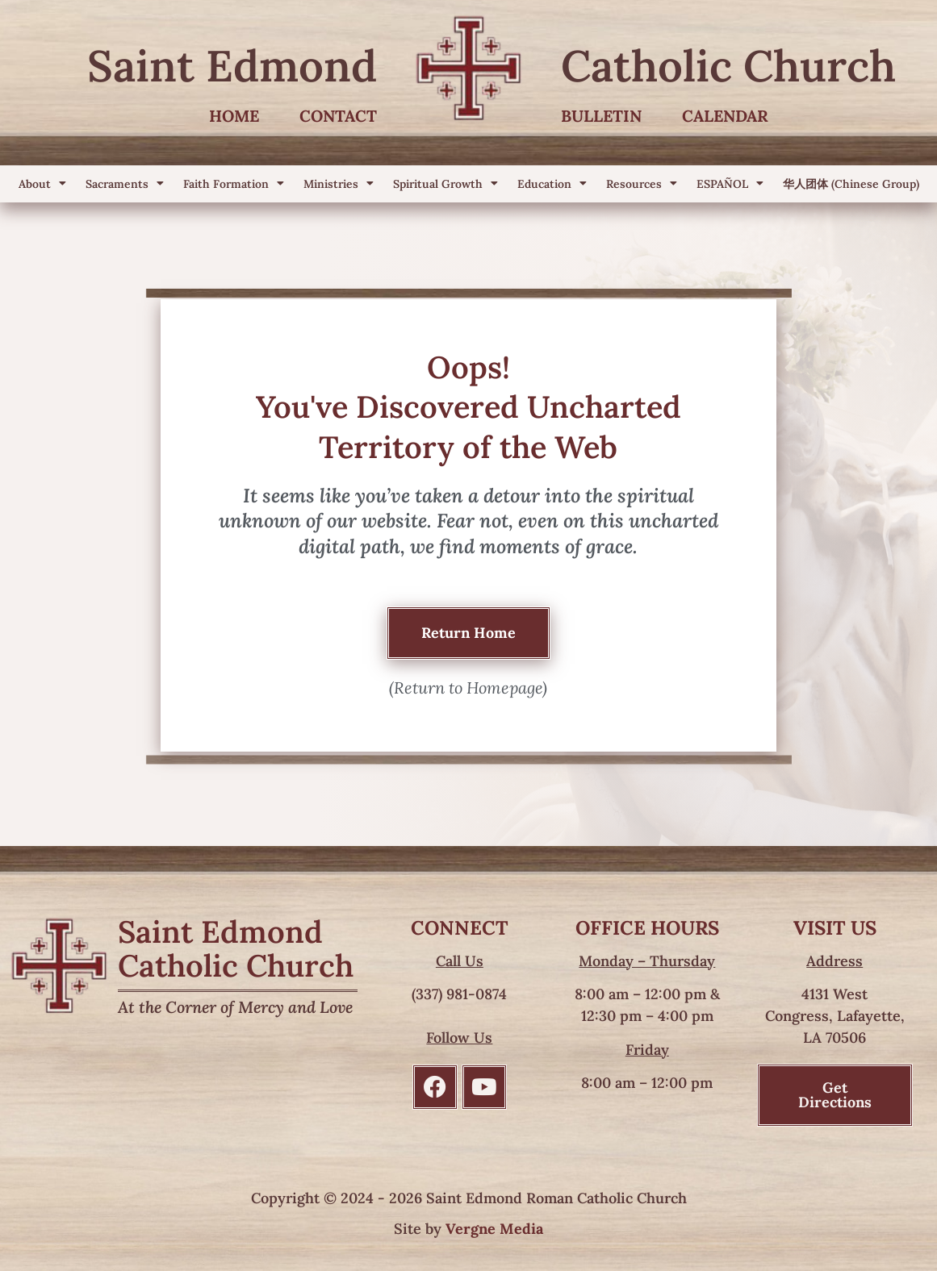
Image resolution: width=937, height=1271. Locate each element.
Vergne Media (494, 1228)
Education (552, 184)
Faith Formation (233, 184)
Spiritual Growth (445, 184)
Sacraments (125, 184)
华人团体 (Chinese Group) (851, 184)
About (42, 184)
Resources (641, 184)
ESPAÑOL (729, 184)
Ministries (338, 184)
